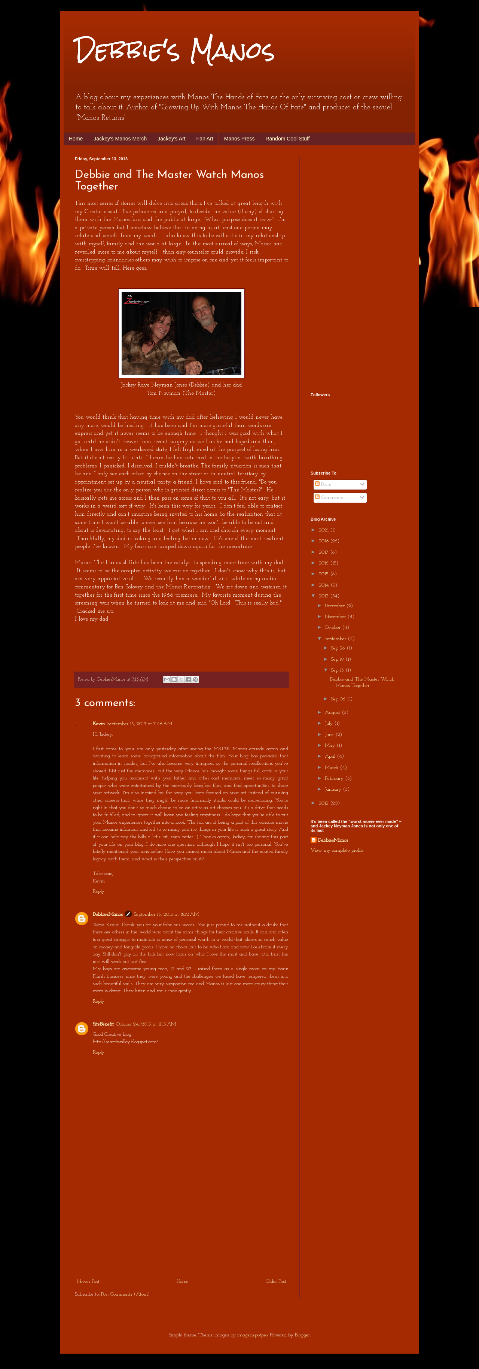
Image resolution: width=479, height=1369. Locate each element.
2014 (324, 585)
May (330, 745)
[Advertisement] (181, 1220)
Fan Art (204, 139)
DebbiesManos (108, 914)
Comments (329, 497)
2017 (324, 552)
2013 (324, 596)
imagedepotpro (252, 1335)
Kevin (99, 724)
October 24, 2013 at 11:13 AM (146, 1024)
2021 (324, 530)
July (329, 723)
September (336, 639)
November (336, 617)
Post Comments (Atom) (125, 1294)
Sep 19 (338, 659)
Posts (323, 484)
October (333, 627)
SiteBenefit (103, 1024)
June (330, 734)
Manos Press (239, 139)
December (335, 606)
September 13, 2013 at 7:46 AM (139, 724)
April (331, 756)
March (332, 767)
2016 (324, 563)
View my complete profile (337, 850)
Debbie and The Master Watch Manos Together (362, 682)
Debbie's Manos (175, 50)
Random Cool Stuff (287, 139)
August (333, 712)
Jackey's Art (171, 139)
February (335, 778)
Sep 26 (339, 648)
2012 (324, 803)
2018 (324, 541)
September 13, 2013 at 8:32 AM (166, 914)
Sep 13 (338, 670)
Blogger (302, 1335)
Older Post (276, 1281)
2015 (324, 574)
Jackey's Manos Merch (120, 139)
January (334, 789)
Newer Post (88, 1281)
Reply (98, 891)
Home (76, 139)
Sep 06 (339, 699)
